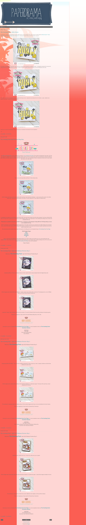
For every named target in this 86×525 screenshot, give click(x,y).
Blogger (28, 523)
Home (26, 519)
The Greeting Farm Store (29, 155)
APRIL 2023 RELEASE (6, 155)
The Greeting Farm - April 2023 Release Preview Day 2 (15, 341)
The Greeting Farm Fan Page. (44, 229)
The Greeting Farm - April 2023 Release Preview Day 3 (15, 251)
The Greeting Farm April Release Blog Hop (12, 139)
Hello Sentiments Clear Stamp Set (12, 35)
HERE (5, 239)
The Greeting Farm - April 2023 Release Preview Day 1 (15, 433)
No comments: (8, 133)
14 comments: (8, 245)
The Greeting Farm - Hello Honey (9, 32)
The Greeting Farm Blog (23, 240)
